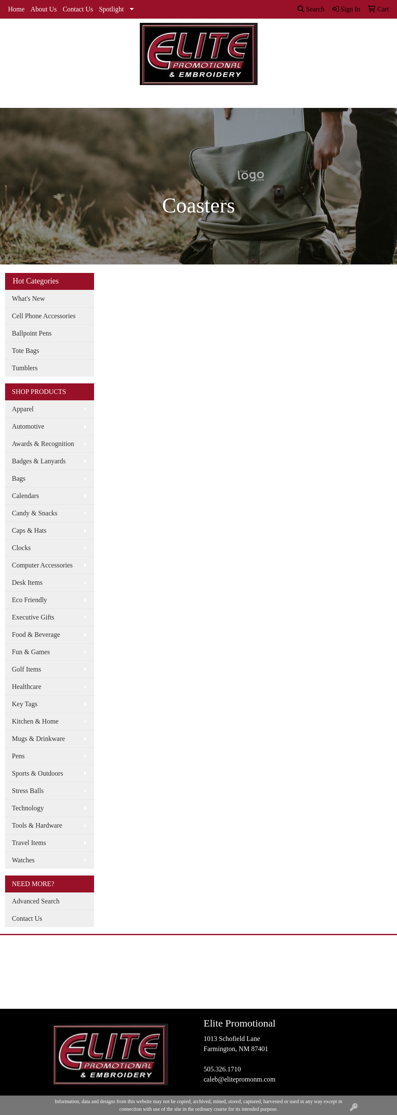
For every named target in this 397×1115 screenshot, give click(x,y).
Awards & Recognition (43, 443)
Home (16, 9)
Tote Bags (25, 350)
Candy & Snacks (35, 513)
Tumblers (25, 368)
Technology (28, 808)
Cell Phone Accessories (43, 315)
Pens (18, 756)
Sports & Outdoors (37, 773)
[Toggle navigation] (13, 99)
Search (311, 9)
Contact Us (78, 9)
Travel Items (29, 842)
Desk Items (27, 582)
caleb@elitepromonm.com (240, 1079)
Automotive (28, 426)
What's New (28, 298)
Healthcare (26, 686)
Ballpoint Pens (32, 333)
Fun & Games (31, 651)
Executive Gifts (33, 617)
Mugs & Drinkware (38, 738)
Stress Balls (28, 790)
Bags (18, 478)
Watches (23, 860)
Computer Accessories (42, 565)
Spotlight (111, 9)
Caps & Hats (29, 530)
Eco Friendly (29, 599)
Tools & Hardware (37, 825)
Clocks (21, 547)
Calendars (25, 495)
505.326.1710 (222, 1069)
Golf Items (26, 669)
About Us (44, 9)
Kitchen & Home (35, 721)
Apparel (23, 409)
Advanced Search (35, 901)
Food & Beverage (36, 634)
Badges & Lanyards (39, 461)
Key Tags (24, 704)
